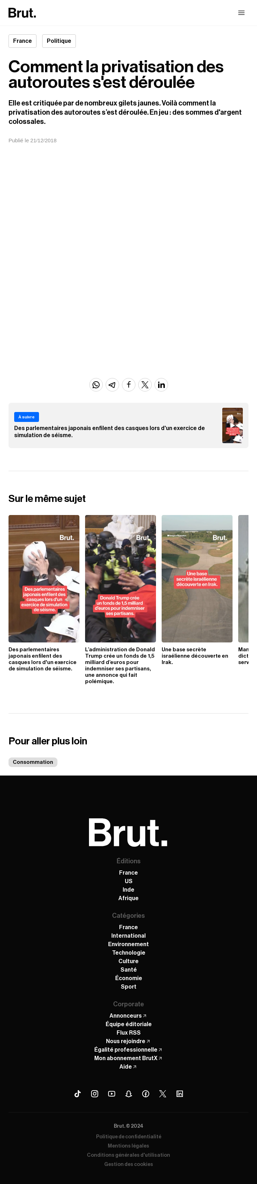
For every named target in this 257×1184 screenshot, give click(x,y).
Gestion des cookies (128, 1164)
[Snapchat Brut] (129, 1094)
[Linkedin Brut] (180, 1094)
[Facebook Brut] (146, 1094)
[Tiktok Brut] (78, 1094)
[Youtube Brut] (112, 1094)
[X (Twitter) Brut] (163, 1094)
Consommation (33, 762)
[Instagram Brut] (95, 1094)
